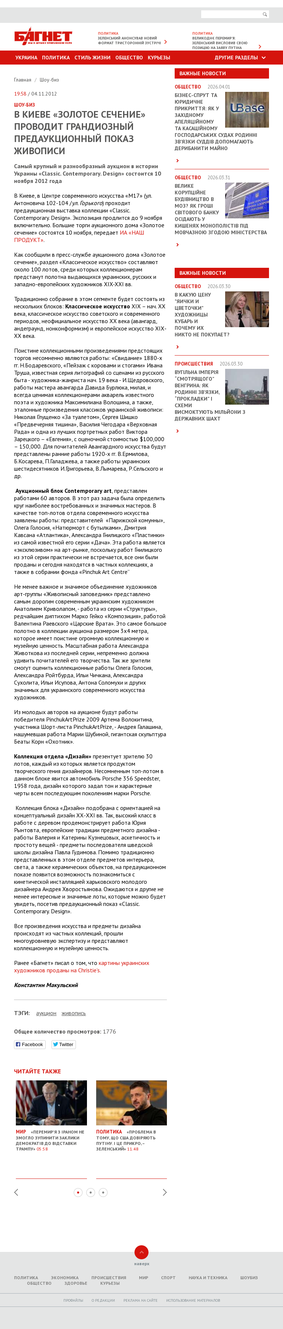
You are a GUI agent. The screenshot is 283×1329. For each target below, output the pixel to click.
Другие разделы (236, 57)
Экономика (64, 1277)
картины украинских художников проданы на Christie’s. (81, 966)
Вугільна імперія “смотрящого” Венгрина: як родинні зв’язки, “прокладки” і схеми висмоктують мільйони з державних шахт (210, 395)
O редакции (103, 1300)
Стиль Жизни (92, 57)
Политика (56, 57)
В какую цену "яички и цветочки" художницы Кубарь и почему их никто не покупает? (202, 314)
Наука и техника (208, 1277)
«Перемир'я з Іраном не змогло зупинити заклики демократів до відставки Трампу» (51, 1138)
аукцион (46, 1013)
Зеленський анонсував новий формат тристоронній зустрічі (129, 40)
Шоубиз (249, 1277)
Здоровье (75, 1283)
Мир (143, 1277)
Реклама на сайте (140, 1300)
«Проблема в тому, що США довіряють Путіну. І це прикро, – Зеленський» (131, 1138)
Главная (23, 79)
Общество (129, 57)
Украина (26, 57)
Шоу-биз (49, 79)
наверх (141, 1263)
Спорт (168, 1277)
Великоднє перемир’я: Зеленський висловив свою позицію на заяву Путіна (220, 43)
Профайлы (73, 1300)
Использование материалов (193, 1300)
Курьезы (159, 57)
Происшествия (108, 1277)
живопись (74, 1013)
